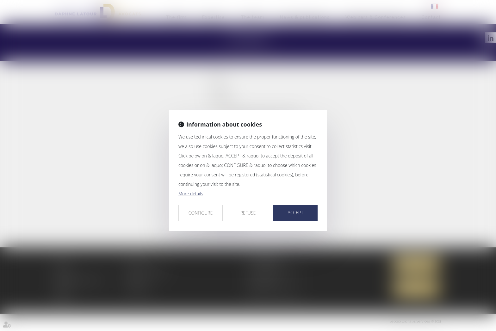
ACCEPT (295, 213)
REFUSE (248, 213)
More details (190, 194)
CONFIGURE (201, 213)
